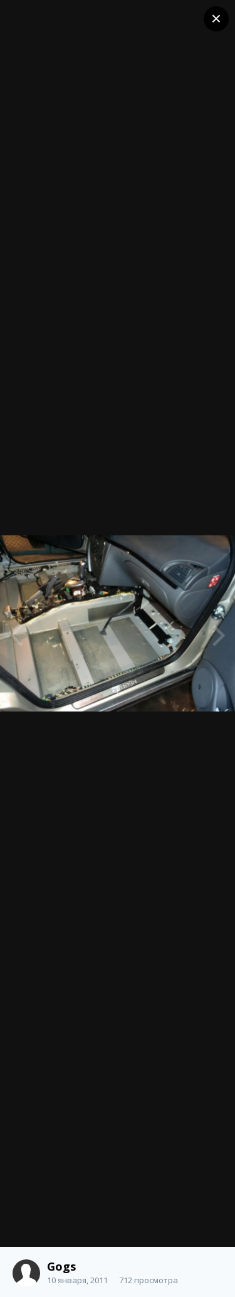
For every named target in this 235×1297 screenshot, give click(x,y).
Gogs (61, 1266)
